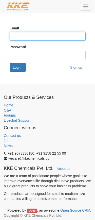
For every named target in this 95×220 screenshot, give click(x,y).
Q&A (7, 110)
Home (8, 105)
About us (63, 169)
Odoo (32, 210)
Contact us (12, 136)
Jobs (7, 141)
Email (14, 28)
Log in (18, 67)
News (8, 146)
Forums (10, 115)
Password (18, 47)
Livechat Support (17, 120)
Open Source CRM (75, 210)
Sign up (76, 67)
